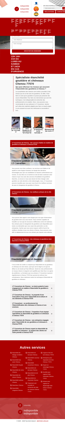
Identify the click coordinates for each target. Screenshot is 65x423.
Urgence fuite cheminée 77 (33, 21)
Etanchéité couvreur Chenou (33, 359)
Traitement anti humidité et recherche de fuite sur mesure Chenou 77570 (33, 387)
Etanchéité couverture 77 (33, 31)
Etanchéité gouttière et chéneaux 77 (37, 32)
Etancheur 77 (16, 30)
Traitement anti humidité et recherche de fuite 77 (16, 23)
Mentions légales (42, 421)
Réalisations (49, 11)
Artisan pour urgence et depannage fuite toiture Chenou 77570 (47, 386)
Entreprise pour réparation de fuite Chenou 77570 (48, 360)
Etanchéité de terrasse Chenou (32, 354)
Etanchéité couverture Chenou (33, 364)
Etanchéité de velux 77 (53, 21)
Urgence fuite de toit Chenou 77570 (48, 354)
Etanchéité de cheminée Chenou (33, 379)
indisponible (24, 6)
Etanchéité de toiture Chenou (16, 376)
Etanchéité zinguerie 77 (20, 31)
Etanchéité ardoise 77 (12, 31)
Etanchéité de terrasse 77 (29, 31)
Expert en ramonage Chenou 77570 (48, 367)
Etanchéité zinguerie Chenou (17, 389)
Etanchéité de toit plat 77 (45, 32)
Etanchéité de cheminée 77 (49, 31)
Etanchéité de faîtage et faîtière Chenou (17, 355)
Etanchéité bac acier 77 (45, 21)
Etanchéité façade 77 (49, 20)
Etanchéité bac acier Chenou (16, 361)
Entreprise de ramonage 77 (29, 21)
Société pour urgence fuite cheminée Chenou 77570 (48, 375)
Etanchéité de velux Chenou (18, 371)
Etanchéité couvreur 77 (24, 31)
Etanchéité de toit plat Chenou (33, 374)
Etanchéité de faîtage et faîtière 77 (41, 22)
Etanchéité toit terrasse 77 (41, 31)
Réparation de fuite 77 (24, 21)
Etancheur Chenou (17, 385)
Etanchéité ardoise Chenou (17, 381)
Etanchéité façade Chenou (17, 366)
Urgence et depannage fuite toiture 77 (37, 22)
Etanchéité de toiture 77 (12, 21)
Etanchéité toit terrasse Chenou (32, 369)
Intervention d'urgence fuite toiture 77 (20, 21)
